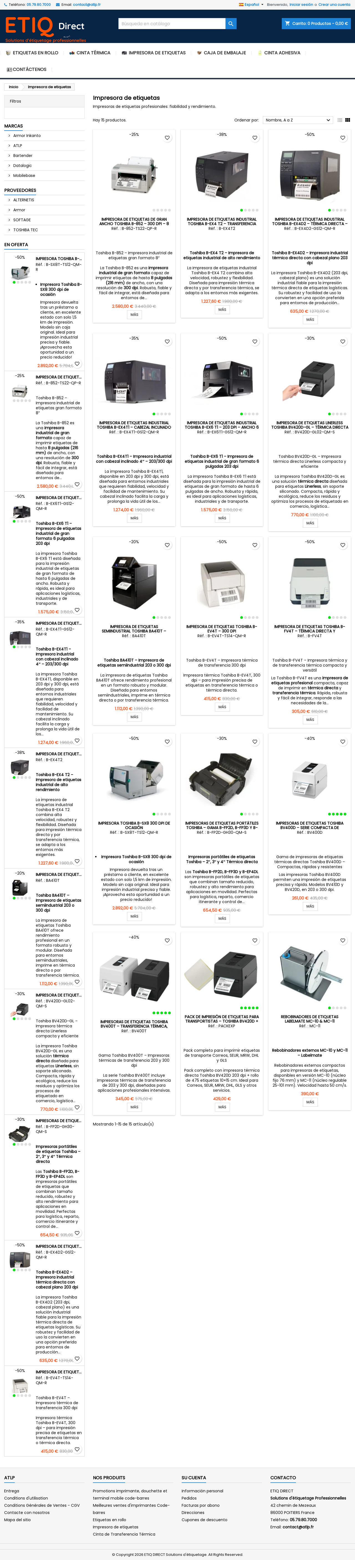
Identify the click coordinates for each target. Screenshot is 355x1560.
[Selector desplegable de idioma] (252, 4)
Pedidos (189, 1498)
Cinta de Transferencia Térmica (124, 1534)
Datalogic (22, 165)
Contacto (283, 1478)
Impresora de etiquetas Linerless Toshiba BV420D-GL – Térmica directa (59, 995)
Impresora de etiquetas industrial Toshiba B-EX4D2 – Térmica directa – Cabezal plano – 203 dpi (59, 1246)
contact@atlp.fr (87, 4)
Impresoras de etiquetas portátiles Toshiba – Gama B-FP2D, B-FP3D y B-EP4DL (59, 1121)
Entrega (11, 1491)
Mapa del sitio (17, 1520)
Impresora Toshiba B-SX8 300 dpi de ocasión (59, 258)
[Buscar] (177, 23)
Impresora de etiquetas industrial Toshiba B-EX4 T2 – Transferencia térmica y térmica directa (59, 754)
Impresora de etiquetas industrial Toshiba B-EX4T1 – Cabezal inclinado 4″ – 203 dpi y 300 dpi (59, 623)
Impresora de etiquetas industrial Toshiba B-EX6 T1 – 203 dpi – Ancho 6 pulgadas (59, 498)
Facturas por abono (201, 1505)
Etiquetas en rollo (109, 1520)
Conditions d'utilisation (26, 1498)
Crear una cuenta (334, 4)
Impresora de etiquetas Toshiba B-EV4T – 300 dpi (59, 1372)
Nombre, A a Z (299, 120)
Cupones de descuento (204, 1520)
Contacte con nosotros (27, 1512)
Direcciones (193, 1512)
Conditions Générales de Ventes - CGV (42, 1505)
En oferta (16, 245)
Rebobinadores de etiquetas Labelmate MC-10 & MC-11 (309, 992)
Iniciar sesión (301, 4)
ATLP (17, 145)
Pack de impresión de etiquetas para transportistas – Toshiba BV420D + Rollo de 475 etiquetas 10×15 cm (222, 1021)
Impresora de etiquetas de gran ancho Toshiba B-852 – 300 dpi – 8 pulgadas (59, 377)
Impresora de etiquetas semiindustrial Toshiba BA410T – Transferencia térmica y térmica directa (59, 874)
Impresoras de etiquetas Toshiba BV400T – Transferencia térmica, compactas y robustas (134, 1026)
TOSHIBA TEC (25, 230)
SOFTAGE (21, 220)
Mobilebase (23, 175)
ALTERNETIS (23, 200)
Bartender (22, 155)
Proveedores (20, 190)
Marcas (13, 126)
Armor (18, 210)
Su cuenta (194, 1478)
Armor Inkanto (26, 135)
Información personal (202, 1491)
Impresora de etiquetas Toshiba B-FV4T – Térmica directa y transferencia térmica (309, 631)
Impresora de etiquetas (115, 1527)
